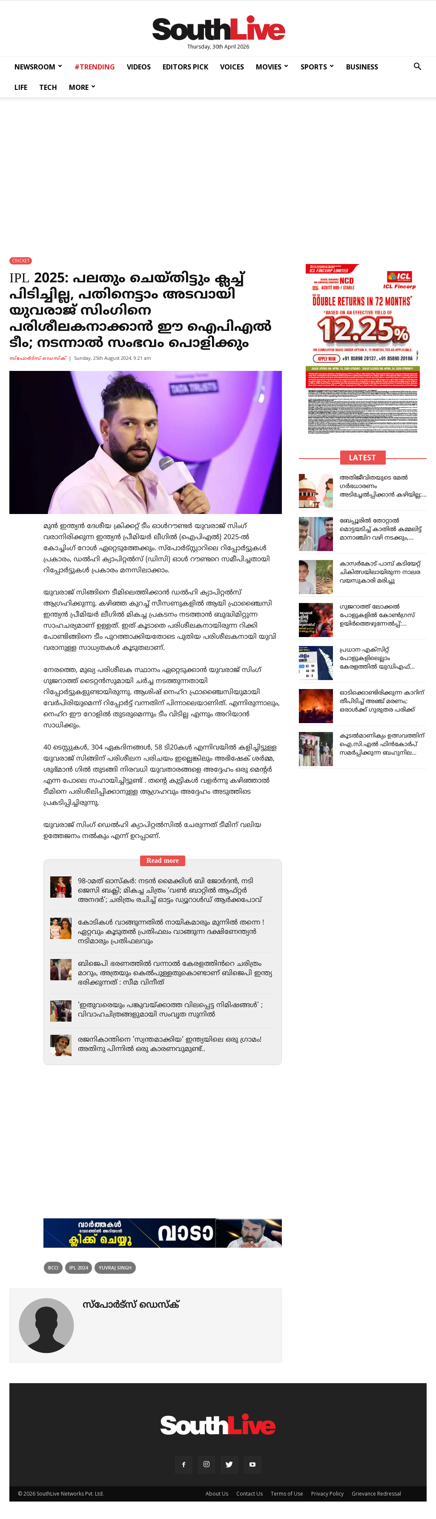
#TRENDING (95, 67)
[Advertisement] (218, 171)
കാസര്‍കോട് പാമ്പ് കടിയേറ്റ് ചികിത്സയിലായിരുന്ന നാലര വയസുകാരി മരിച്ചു (380, 572)
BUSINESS (362, 67)
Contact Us (249, 1493)
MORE (82, 87)
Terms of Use (287, 1493)
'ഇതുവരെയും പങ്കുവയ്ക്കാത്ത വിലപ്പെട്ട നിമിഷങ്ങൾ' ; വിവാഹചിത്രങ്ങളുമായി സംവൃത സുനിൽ (175, 1010)
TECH (48, 87)
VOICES (232, 67)
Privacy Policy (327, 1493)
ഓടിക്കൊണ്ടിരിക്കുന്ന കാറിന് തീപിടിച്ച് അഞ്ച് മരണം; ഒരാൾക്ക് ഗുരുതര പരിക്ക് (382, 701)
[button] (417, 67)
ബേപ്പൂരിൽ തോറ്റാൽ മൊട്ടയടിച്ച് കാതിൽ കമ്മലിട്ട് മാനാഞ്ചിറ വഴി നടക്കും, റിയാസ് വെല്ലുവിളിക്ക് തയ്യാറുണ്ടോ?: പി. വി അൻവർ (382, 538)
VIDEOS (139, 67)
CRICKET (20, 261)
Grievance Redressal (376, 1493)
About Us (217, 1493)
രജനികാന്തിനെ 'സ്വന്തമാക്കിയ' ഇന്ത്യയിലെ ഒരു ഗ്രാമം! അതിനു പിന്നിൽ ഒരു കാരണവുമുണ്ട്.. (174, 1044)
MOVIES (272, 67)
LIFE (20, 87)
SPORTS (317, 67)
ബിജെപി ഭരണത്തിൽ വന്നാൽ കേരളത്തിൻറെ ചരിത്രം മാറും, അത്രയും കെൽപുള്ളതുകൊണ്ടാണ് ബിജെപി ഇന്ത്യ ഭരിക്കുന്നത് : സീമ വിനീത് (174, 973)
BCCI (53, 1267)
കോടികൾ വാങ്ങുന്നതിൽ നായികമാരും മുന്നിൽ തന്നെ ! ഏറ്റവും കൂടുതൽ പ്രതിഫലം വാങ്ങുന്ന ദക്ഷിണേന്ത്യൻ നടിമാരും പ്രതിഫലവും (176, 932)
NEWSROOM (38, 67)
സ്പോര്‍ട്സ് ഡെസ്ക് (37, 359)
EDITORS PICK (185, 67)
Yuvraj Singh (115, 1267)
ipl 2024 (78, 1267)
